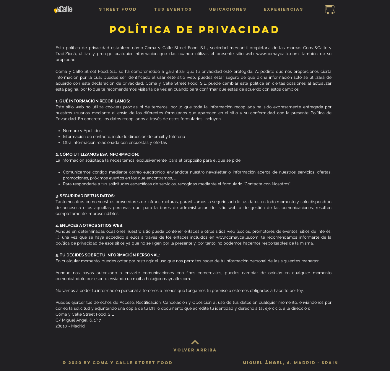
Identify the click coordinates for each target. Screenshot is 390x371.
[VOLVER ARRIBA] (195, 350)
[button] (117, 9)
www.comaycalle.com (277, 53)
